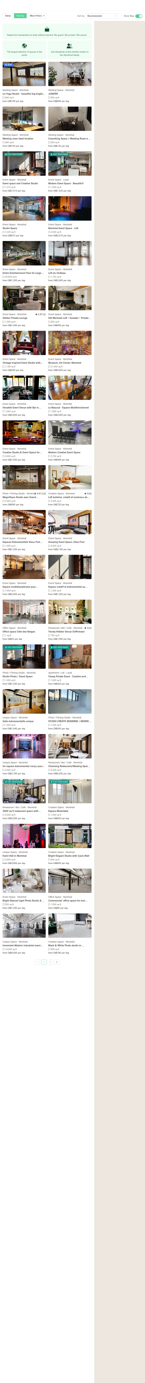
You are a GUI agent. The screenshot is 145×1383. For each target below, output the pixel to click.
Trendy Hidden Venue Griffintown (66, 631)
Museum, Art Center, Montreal (64, 362)
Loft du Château (57, 272)
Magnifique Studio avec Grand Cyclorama (19, 497)
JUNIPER (53, 93)
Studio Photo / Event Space (18, 676)
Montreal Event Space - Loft (63, 228)
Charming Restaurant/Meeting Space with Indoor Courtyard (68, 766)
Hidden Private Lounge (15, 317)
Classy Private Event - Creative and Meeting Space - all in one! (67, 676)
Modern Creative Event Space (64, 452)
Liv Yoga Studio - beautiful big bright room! (23, 94)
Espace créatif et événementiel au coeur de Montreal (66, 587)
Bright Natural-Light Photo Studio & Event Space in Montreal (22, 900)
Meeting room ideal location (18, 138)
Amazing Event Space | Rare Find (66, 541)
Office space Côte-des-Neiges (19, 631)
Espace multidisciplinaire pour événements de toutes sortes (19, 587)
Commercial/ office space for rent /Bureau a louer (66, 900)
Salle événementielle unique (18, 721)
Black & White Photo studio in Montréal (64, 945)
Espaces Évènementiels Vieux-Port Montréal (21, 542)
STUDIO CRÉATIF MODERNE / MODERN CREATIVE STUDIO (69, 721)
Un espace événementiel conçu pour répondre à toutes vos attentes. (23, 766)
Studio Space (10, 228)
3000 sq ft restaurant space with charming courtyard (20, 811)
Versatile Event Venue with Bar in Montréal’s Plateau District (21, 407)
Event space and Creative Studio (20, 183)
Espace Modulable (58, 810)
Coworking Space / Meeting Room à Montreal (68, 138)
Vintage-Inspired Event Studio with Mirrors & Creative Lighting (22, 363)
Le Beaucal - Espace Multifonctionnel (68, 407)
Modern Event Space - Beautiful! (66, 183)
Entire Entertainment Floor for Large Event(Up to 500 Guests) (22, 273)
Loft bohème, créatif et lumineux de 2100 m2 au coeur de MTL (67, 497)
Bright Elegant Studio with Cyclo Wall (68, 855)
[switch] (138, 16)
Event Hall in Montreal (15, 855)
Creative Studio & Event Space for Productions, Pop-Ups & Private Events (24, 452)
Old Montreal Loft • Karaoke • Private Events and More (68, 318)
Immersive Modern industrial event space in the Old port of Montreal (22, 945)
